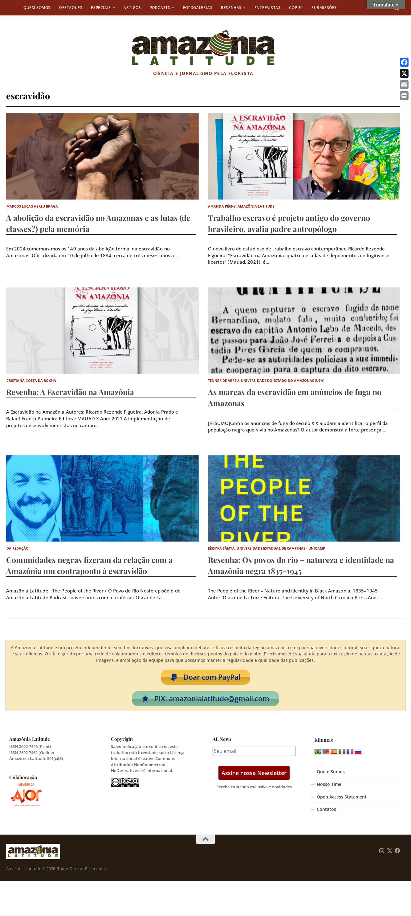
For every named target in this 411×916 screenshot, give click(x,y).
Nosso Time (329, 788)
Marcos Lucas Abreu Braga (32, 206)
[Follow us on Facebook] (397, 855)
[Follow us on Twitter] (389, 855)
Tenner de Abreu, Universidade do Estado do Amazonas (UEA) (266, 380)
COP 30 (296, 7)
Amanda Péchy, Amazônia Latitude (241, 206)
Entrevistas (267, 7)
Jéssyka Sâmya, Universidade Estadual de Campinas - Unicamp (266, 548)
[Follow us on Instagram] (382, 855)
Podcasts (160, 7)
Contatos (326, 813)
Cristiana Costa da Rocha (31, 380)
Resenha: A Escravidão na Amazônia (70, 392)
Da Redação (17, 548)
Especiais (101, 7)
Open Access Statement (342, 800)
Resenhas (231, 7)
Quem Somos (37, 7)
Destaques (70, 7)
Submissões (324, 7)
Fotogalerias (197, 7)
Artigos (132, 7)
